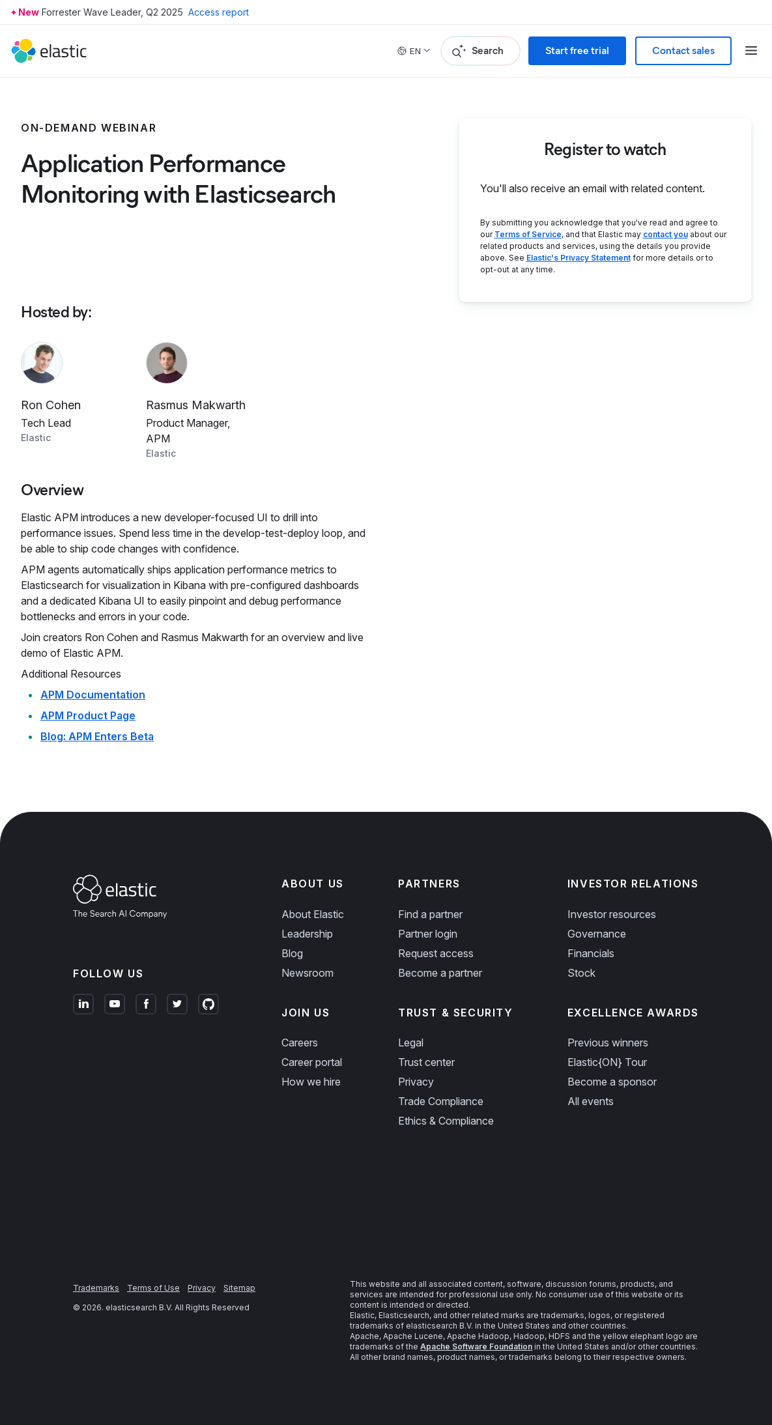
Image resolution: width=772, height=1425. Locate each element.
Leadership (307, 933)
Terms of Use (153, 1288)
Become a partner (440, 972)
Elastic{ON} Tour (607, 1062)
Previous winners (607, 1042)
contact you (665, 234)
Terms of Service (528, 234)
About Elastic (312, 914)
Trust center (426, 1062)
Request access (436, 953)
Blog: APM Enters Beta (97, 736)
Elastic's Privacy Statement (578, 258)
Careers (299, 1042)
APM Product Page (88, 715)
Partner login (427, 933)
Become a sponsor (612, 1081)
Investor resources (611, 914)
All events (590, 1101)
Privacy (416, 1081)
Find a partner (430, 914)
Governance (596, 933)
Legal (410, 1042)
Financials (590, 953)
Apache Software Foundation (476, 1346)
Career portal (311, 1062)
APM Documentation (92, 694)
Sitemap (239, 1288)
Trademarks (96, 1288)
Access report (218, 12)
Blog (292, 953)
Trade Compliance (440, 1101)
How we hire (311, 1081)
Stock (581, 972)
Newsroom (307, 972)
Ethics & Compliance (446, 1120)
